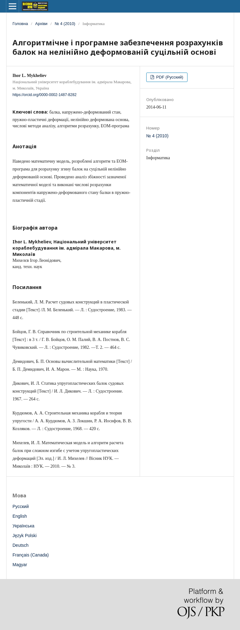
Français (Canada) (30, 554)
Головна (20, 23)
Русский (20, 506)
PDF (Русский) (169, 77)
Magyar (19, 564)
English (19, 516)
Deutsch (20, 545)
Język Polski (24, 535)
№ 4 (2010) (65, 23)
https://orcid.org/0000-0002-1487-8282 (44, 95)
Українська (23, 525)
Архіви (41, 23)
